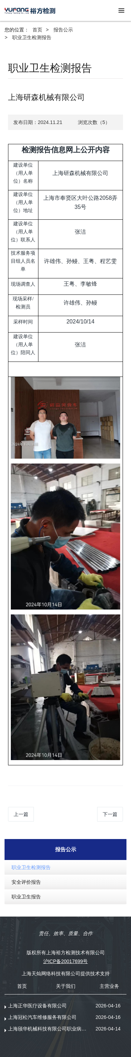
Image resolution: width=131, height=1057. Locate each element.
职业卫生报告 (26, 896)
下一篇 (110, 814)
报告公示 (63, 29)
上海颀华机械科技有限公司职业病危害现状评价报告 (49, 1029)
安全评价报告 (26, 882)
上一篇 (21, 814)
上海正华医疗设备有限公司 (37, 1005)
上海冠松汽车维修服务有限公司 (42, 1017)
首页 (37, 29)
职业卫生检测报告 (31, 37)
